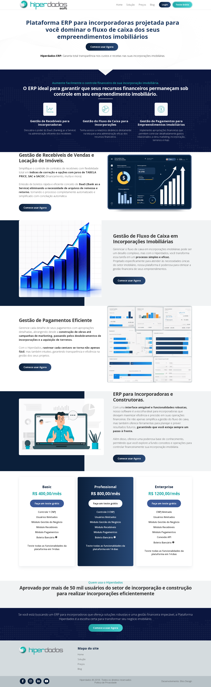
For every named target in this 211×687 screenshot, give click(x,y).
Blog (152, 5)
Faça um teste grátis (47, 503)
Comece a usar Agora (105, 628)
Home (119, 5)
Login (165, 4)
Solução (130, 5)
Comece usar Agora (101, 46)
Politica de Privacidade (106, 682)
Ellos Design (186, 681)
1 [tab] (105, 13)
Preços (142, 5)
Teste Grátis (182, 4)
